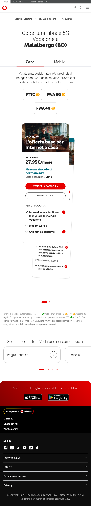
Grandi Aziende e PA (39, 2)
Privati (5, 2)
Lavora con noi (10, 423)
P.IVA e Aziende (19, 2)
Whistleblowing (10, 429)
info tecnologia (27, 324)
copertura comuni (46, 324)
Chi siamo (8, 418)
